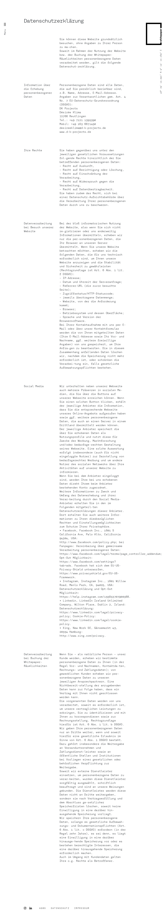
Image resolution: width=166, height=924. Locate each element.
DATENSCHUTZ (60, 908)
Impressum (81, 908)
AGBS (42, 908)
